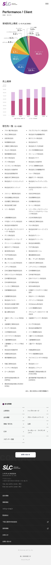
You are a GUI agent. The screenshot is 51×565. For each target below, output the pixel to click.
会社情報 (5, 496)
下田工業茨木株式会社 (10, 522)
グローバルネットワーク (38, 417)
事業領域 (5, 502)
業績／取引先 (14, 424)
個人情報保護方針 (25, 556)
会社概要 (14, 417)
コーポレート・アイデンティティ (38, 431)
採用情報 (5, 528)
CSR (14, 431)
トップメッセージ (38, 410)
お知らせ (5, 535)
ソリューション (8, 509)
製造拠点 (5, 515)
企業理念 (14, 410)
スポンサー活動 (14, 439)
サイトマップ (25, 560)
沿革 (38, 424)
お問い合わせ (25, 455)
